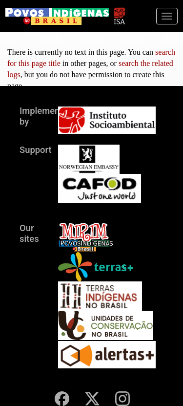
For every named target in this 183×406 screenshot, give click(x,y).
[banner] (57, 16)
